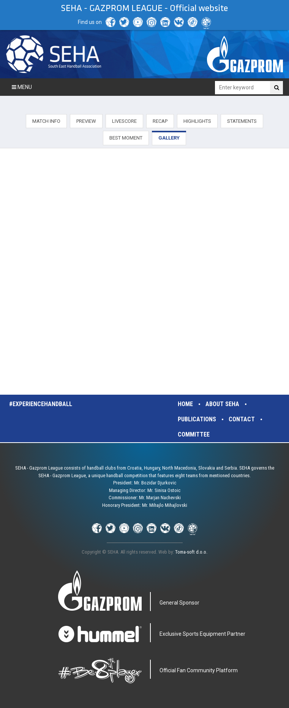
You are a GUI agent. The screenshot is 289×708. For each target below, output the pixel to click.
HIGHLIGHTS (197, 121)
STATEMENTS (242, 121)
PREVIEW (86, 121)
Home (185, 404)
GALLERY (169, 138)
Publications (197, 419)
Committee (194, 434)
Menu (22, 87)
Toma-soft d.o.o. (191, 552)
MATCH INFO (46, 121)
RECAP (160, 121)
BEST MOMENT (125, 138)
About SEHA (222, 404)
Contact (242, 419)
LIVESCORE (124, 121)
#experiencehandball (40, 404)
